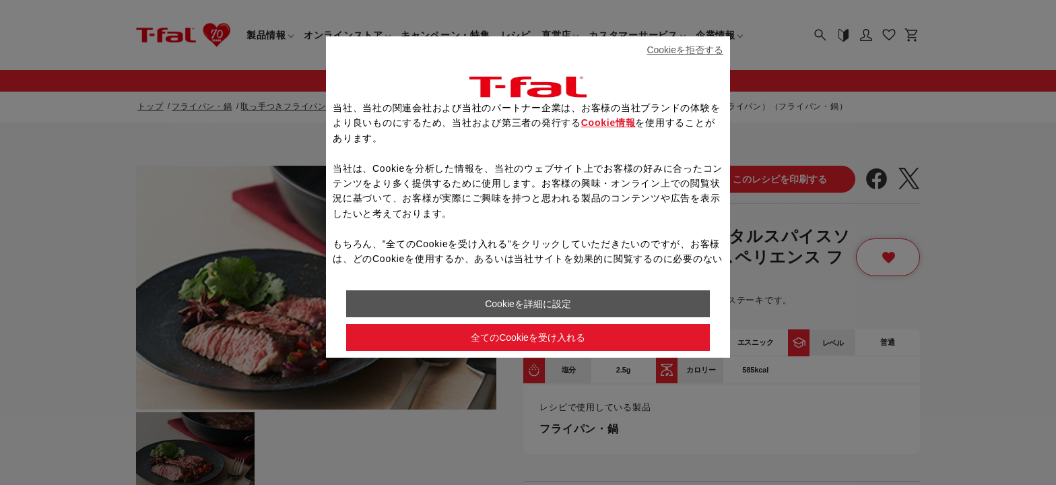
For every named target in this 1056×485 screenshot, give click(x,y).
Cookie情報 (608, 122)
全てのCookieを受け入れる (528, 337)
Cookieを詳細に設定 (528, 303)
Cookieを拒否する (685, 49)
